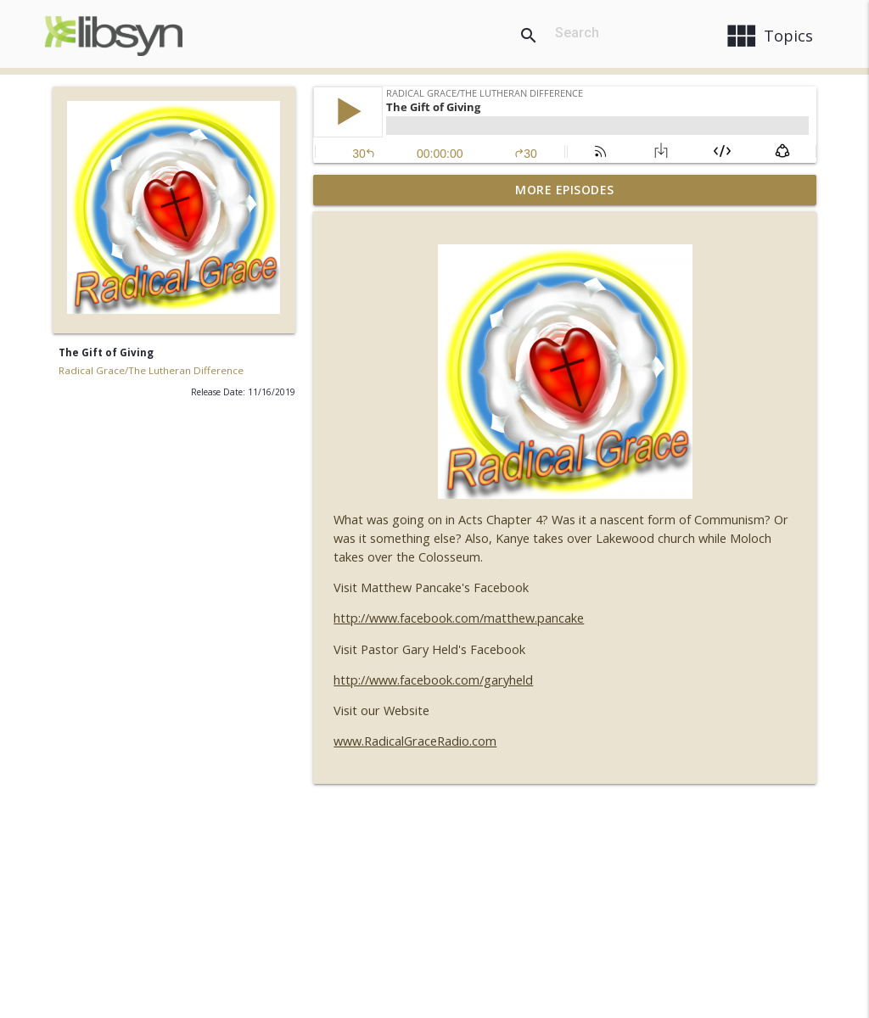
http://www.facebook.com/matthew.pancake (459, 618)
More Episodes (564, 190)
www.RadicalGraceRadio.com (415, 741)
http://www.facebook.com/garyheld (433, 680)
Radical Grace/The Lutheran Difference (151, 370)
